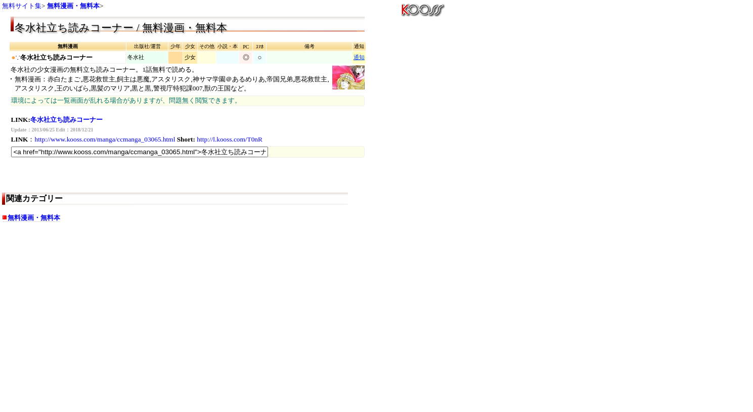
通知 (359, 57)
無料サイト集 (21, 6)
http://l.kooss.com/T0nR (229, 139)
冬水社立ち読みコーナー (66, 119)
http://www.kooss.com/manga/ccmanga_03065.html (104, 139)
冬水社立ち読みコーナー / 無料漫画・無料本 (121, 28)
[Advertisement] (90, 329)
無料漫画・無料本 (73, 6)
